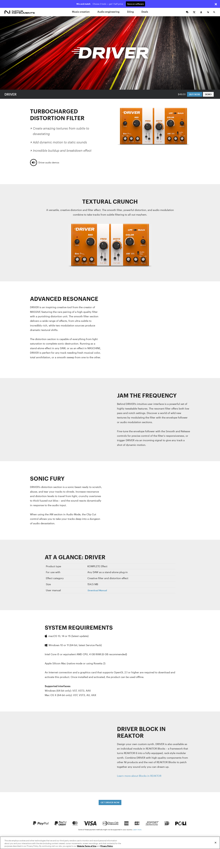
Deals (144, 11)
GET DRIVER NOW (110, 802)
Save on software (135, 4)
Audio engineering (108, 11)
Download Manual (97, 590)
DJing (130, 11)
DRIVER (10, 94)
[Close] (215, 842)
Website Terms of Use (86, 846)
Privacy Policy (106, 846)
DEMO (208, 94)
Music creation (81, 11)
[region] (110, 843)
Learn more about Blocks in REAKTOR (139, 775)
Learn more (137, 829)
